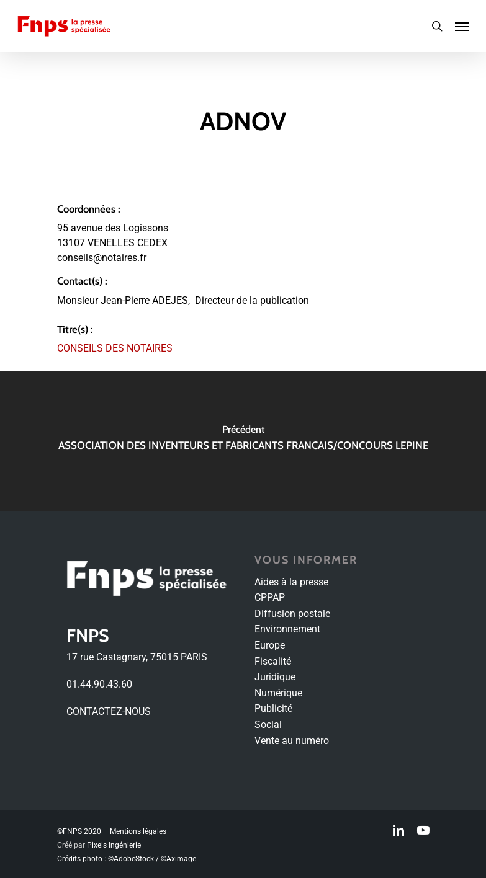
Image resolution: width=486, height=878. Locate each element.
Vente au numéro (291, 741)
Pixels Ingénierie (114, 845)
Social (268, 724)
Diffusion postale (292, 613)
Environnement (287, 629)
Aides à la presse (291, 582)
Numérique (278, 693)
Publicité (273, 708)
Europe (269, 645)
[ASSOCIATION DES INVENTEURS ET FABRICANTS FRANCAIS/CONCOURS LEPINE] (243, 441)
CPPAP (269, 597)
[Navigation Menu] (462, 26)
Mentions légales (138, 831)
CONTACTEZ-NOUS (108, 711)
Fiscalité (272, 661)
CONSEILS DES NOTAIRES (115, 348)
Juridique (274, 677)
